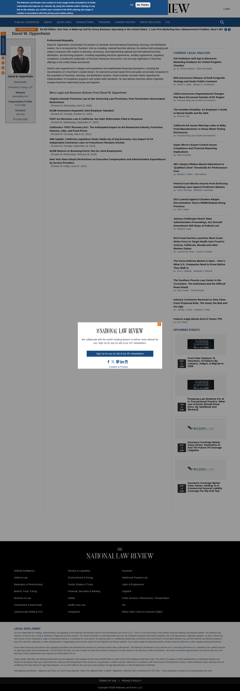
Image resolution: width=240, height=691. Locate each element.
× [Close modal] (159, 324)
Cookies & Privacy (118, 367)
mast (118, 362)
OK (131, 5)
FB (108, 362)
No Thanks (143, 5)
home (126, 362)
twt (113, 361)
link (122, 362)
